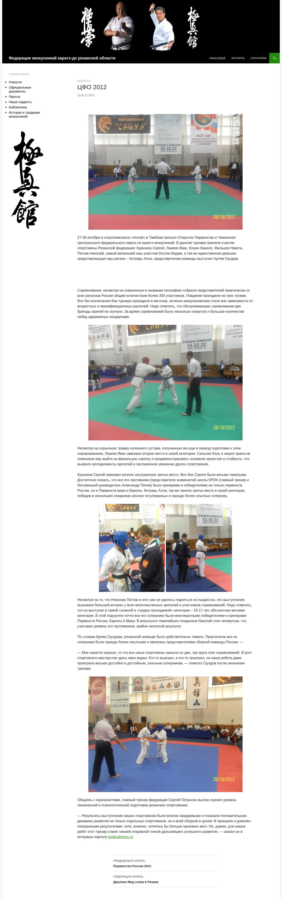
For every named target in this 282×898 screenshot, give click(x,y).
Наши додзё (217, 58)
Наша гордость (20, 102)
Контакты (238, 58)
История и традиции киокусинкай (24, 114)
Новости (84, 81)
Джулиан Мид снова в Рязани (165, 879)
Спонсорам (258, 58)
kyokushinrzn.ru (120, 837)
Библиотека (18, 107)
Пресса (14, 96)
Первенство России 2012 (165, 863)
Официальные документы (20, 89)
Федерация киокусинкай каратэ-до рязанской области (62, 58)
